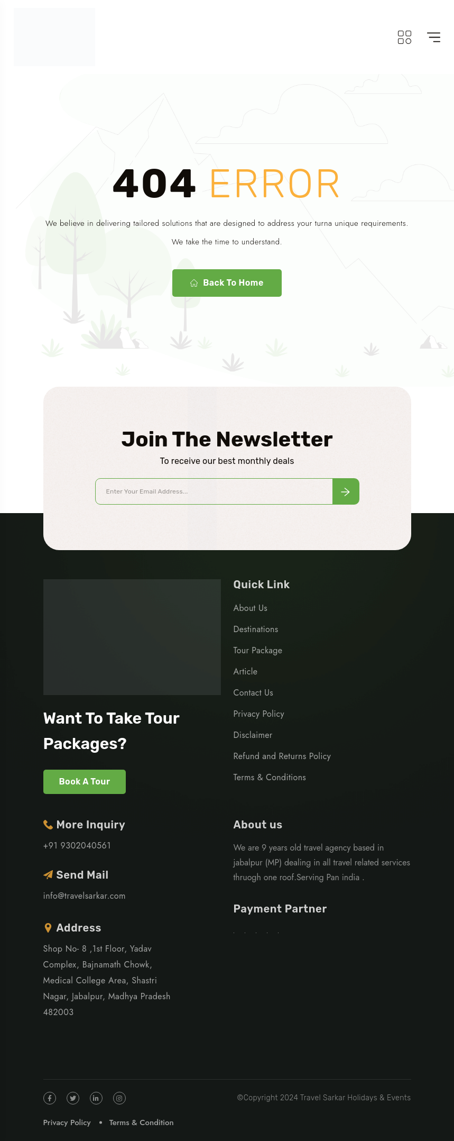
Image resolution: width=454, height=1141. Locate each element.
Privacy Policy (259, 714)
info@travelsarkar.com (84, 896)
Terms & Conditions (270, 777)
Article (246, 671)
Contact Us (254, 693)
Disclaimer (253, 735)
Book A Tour (84, 782)
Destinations (256, 629)
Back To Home (226, 283)
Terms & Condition (141, 1122)
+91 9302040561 (77, 845)
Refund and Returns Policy (282, 756)
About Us (250, 608)
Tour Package (258, 650)
